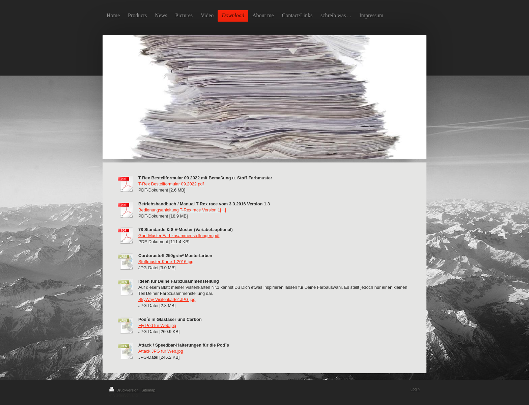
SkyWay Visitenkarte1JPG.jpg (166, 299)
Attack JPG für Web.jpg (160, 351)
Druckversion (124, 390)
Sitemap (149, 390)
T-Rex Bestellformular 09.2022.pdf (171, 183)
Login (415, 389)
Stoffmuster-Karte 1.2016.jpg (165, 261)
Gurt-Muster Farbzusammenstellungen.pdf (178, 235)
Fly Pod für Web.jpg (157, 325)
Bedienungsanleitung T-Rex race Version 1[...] (182, 209)
